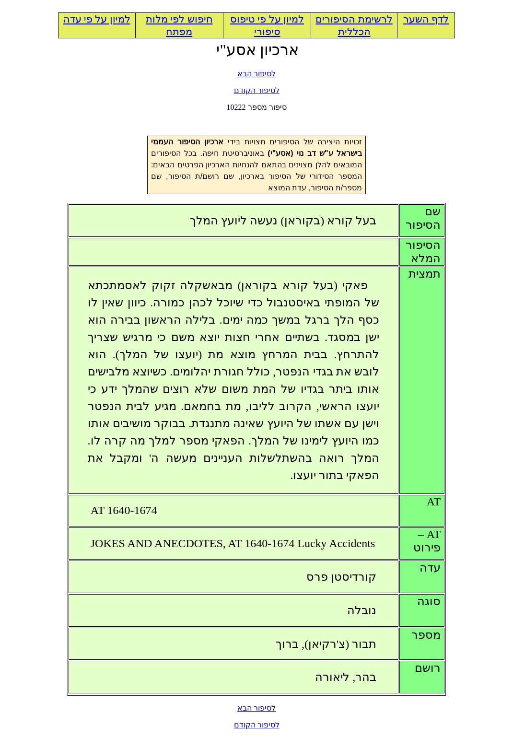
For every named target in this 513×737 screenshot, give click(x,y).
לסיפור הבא (256, 74)
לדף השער (426, 19)
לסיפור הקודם (257, 90)
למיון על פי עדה (96, 19)
